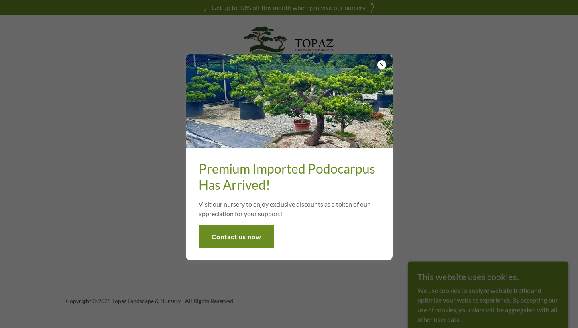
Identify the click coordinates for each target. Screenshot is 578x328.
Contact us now (236, 236)
